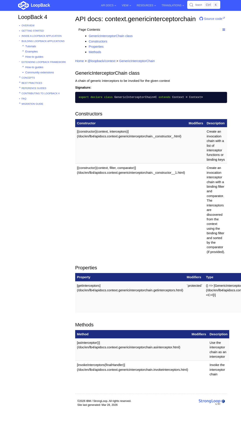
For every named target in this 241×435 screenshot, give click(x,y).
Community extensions (39, 72)
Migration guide (32, 104)
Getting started (33, 30)
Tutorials (30, 46)
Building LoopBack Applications (43, 41)
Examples (31, 51)
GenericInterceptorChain (137, 61)
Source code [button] (210, 18)
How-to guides (34, 56)
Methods (95, 52)
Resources (146, 5)
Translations (173, 5)
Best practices (32, 83)
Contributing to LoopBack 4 (40, 93)
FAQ (24, 98)
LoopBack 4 (32, 17)
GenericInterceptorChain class (111, 36)
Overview (28, 25)
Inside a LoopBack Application (42, 36)
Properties (96, 46)
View (126, 5)
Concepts (28, 77)
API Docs (108, 5)
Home (79, 61)
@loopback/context (101, 61)
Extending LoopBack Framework (44, 62)
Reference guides (34, 88)
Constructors (98, 41)
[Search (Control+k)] (203, 5)
